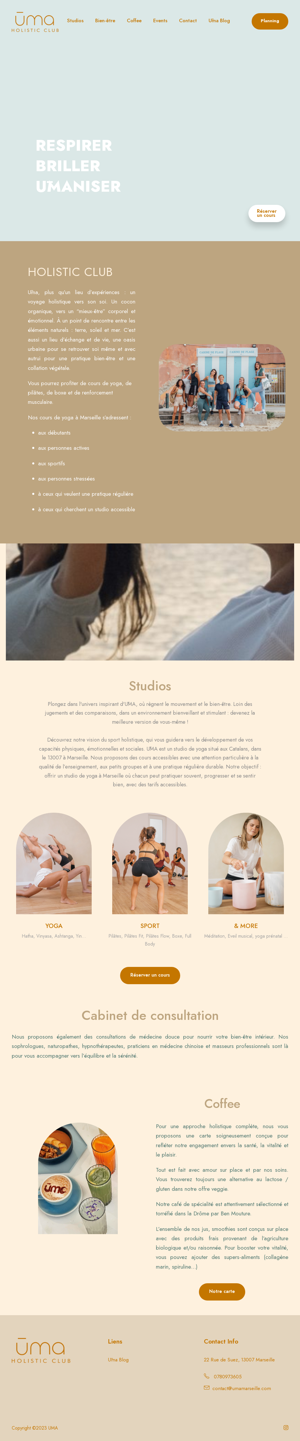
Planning (270, 21)
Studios (75, 20)
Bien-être (105, 20)
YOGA (53, 926)
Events (160, 20)
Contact (188, 20)
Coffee (134, 20)
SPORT (150, 926)
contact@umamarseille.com (241, 1388)
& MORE (246, 926)
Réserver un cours (267, 213)
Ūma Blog (219, 20)
